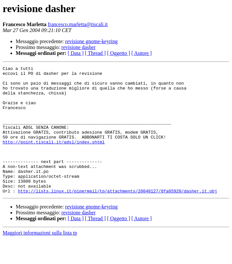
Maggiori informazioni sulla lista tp (40, 258)
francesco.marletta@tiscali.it (78, 24)
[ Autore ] (141, 53)
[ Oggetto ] (118, 53)
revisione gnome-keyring (91, 41)
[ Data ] (76, 53)
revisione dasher (79, 47)
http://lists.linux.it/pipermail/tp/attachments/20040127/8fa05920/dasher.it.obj (117, 216)
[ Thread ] (95, 53)
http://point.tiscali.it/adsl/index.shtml (54, 157)
